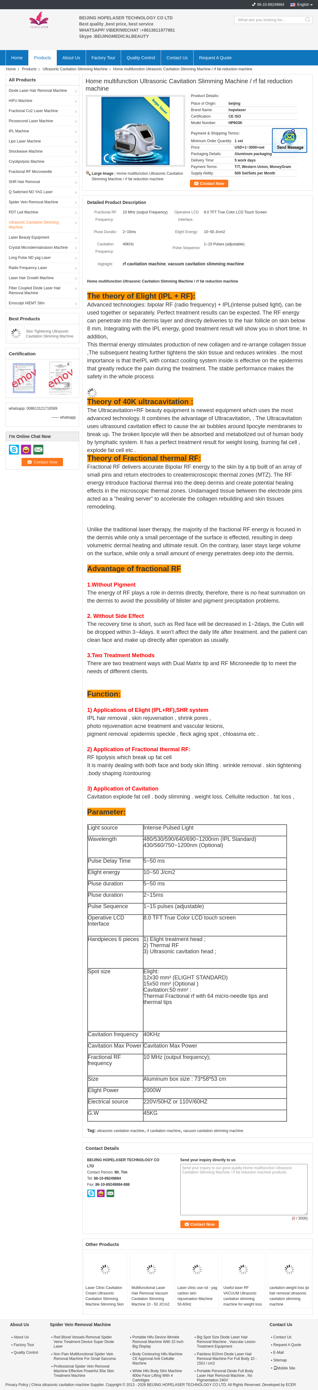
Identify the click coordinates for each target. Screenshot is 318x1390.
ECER (291, 1385)
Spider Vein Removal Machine (33, 202)
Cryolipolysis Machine (27, 161)
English (303, 4)
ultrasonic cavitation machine (120, 1131)
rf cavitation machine (164, 1131)
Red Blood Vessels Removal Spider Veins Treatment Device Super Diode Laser (84, 1342)
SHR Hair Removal (24, 182)
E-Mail (278, 1352)
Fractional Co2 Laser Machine (33, 111)
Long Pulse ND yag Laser (30, 258)
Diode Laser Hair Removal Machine (38, 90)
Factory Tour (104, 57)
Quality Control (141, 57)
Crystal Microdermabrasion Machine (38, 247)
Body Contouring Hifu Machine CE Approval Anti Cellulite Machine (157, 1358)
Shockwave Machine (26, 151)
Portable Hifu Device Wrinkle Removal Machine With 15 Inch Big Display (157, 1342)
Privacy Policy (17, 1385)
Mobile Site (284, 1368)
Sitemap (280, 1360)
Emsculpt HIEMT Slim (27, 303)
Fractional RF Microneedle (30, 172)
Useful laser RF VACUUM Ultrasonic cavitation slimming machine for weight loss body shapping (242, 1299)
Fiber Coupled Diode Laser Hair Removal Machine (35, 290)
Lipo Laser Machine (25, 141)
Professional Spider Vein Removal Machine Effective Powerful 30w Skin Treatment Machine (84, 1371)
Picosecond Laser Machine (31, 121)
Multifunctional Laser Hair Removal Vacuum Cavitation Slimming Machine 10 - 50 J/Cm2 (151, 1296)
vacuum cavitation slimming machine (213, 1131)
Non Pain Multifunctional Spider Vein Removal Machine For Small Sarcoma (85, 1356)
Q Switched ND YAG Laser (31, 192)
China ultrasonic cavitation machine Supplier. (68, 1385)
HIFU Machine (21, 101)
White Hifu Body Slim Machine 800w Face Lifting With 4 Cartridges (157, 1375)
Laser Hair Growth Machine (31, 278)
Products (42, 57)
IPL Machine (19, 131)
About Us (71, 57)
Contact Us (177, 57)
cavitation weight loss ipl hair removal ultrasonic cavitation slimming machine (289, 1296)
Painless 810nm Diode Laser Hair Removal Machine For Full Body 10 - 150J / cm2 (227, 1358)
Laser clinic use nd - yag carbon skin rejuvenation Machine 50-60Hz (197, 1296)
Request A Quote (215, 57)
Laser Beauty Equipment (29, 237)
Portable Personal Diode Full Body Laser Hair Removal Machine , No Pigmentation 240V (225, 1375)
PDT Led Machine (23, 212)
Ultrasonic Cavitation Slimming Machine (75, 69)
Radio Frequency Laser (28, 268)
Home (17, 57)
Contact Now (212, 183)
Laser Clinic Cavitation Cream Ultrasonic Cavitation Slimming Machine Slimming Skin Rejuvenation (104, 1299)
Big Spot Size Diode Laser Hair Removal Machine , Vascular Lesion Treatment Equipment (226, 1342)
